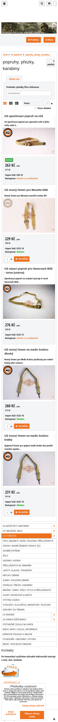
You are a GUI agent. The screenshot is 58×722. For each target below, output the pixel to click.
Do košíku (21, 258)
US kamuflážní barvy (29, 619)
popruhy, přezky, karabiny (17, 585)
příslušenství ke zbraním (17, 565)
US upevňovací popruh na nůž (23, 116)
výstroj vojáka (11, 600)
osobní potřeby (11, 550)
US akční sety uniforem (29, 526)
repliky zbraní (11, 575)
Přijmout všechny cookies (32, 715)
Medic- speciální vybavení (17, 644)
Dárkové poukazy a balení (17, 634)
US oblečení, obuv (29, 531)
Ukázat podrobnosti (11, 713)
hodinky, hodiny (12, 560)
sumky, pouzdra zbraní (16, 580)
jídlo (5, 555)
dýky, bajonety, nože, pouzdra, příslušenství (28, 540)
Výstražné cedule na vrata (18, 624)
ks (8, 259)
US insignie (29, 614)
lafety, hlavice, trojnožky (17, 570)
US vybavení (29, 535)
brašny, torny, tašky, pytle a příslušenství (27, 590)
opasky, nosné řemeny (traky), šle (22, 545)
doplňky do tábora (14, 609)
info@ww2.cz (12, 682)
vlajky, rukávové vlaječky (17, 595)
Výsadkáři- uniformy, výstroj (19, 639)
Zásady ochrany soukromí (33, 705)
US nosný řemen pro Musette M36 (26, 189)
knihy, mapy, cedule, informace (20, 629)
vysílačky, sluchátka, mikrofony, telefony (27, 604)
